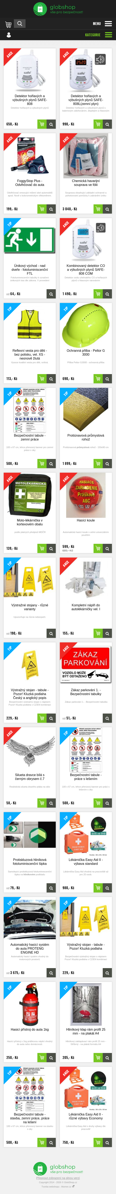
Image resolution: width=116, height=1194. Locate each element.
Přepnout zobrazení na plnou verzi (58, 1178)
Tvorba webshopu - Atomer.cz (58, 1186)
